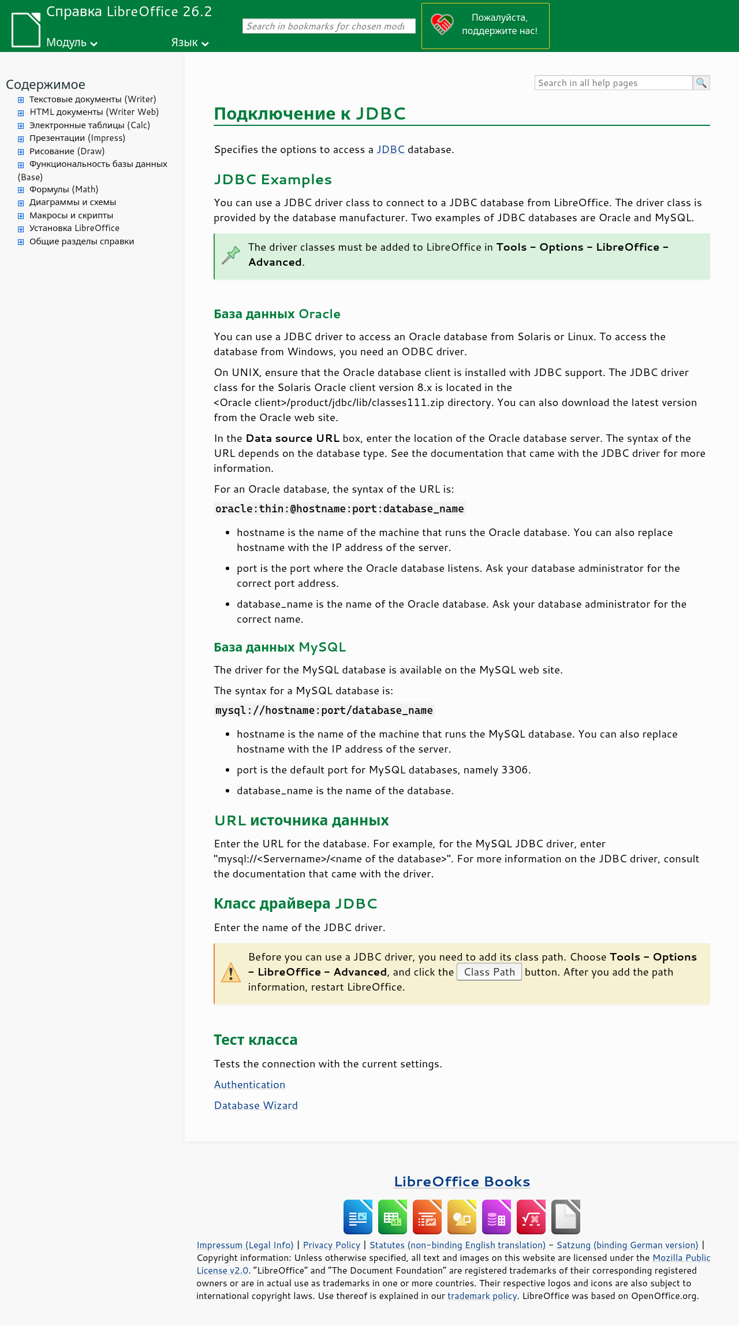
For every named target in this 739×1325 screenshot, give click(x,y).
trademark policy (482, 1295)
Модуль (66, 42)
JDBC (390, 149)
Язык (184, 42)
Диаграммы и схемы (73, 202)
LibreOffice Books (462, 1181)
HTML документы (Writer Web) (94, 112)
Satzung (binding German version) (628, 1244)
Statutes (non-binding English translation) (457, 1244)
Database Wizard (256, 1104)
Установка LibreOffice (74, 228)
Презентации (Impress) (77, 138)
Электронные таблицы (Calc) (90, 125)
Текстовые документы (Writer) (92, 99)
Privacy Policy (331, 1244)
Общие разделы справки (82, 241)
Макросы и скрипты (71, 215)
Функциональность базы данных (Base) (92, 170)
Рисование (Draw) (67, 151)
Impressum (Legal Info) (245, 1244)
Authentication (249, 1084)
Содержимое (45, 84)
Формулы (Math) (64, 189)
